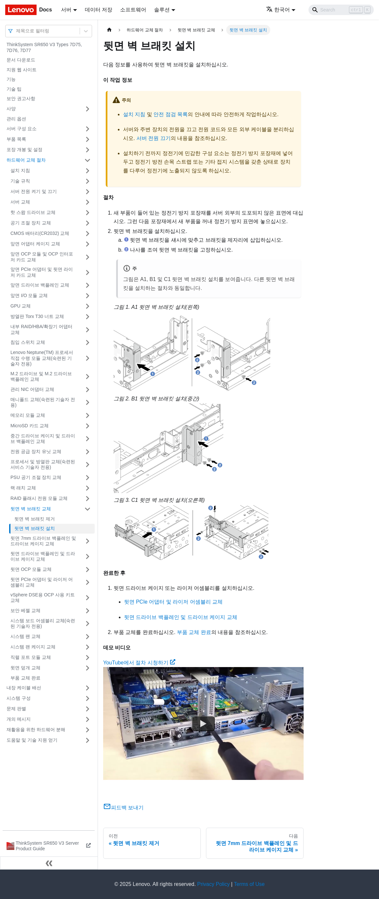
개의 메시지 (19, 719)
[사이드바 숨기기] (49, 863)
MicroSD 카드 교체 (29, 425)
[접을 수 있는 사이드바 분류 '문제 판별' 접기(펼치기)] (87, 709)
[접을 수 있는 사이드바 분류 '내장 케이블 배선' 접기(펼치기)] (87, 688)
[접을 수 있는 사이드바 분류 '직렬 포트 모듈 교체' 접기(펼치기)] (87, 657)
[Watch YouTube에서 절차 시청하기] (203, 723)
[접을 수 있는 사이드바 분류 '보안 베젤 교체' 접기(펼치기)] (87, 611)
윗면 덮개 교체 (25, 667)
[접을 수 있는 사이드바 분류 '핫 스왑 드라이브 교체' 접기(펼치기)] (87, 212)
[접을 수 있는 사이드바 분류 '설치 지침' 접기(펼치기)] (87, 171)
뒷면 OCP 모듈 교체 (31, 569)
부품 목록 (16, 139)
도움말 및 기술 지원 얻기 (32, 740)
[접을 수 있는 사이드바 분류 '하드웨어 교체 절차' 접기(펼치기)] (87, 160)
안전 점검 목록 (170, 114)
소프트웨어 (133, 9)
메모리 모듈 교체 (27, 415)
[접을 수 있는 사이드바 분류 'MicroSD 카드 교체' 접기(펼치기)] (87, 426)
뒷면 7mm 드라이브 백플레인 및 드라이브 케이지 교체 (43, 541)
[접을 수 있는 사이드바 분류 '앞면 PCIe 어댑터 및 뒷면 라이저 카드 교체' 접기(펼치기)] (87, 272)
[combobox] (16, 31)
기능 (11, 79)
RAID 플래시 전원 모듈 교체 (39, 498)
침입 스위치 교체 (27, 342)
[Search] (341, 10)
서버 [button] (66, 9)
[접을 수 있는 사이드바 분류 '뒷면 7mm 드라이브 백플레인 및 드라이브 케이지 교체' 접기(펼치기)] (87, 541)
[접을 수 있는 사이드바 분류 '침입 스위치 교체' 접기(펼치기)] (87, 342)
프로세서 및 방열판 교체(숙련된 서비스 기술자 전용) (42, 464)
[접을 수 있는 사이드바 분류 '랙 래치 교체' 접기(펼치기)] (87, 488)
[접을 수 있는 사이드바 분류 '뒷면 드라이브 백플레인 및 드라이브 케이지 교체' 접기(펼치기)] (87, 556)
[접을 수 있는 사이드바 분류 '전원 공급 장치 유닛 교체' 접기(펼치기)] (87, 452)
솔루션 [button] (162, 9)
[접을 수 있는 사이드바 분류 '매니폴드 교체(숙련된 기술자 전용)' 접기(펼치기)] (87, 402)
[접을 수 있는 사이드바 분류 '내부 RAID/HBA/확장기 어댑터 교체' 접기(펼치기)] (87, 329)
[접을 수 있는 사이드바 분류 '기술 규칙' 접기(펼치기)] (87, 181)
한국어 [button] (278, 9)
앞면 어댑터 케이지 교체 (35, 243)
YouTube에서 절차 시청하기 (139, 662)
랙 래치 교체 (23, 487)
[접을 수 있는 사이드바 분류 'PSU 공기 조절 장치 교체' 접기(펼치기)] (87, 477)
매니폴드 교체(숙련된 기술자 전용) (42, 402)
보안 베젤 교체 (25, 610)
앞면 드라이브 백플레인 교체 (39, 285)
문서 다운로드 (21, 59)
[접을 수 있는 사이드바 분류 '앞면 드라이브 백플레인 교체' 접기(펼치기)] (87, 285)
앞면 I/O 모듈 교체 (29, 295)
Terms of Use (249, 884)
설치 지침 (20, 170)
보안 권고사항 (21, 98)
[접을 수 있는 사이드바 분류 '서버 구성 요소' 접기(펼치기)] (87, 129)
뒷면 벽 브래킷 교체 (30, 508)
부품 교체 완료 (25, 677)
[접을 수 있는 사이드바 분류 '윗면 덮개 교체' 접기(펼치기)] (87, 668)
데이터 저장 (98, 9)
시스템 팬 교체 (25, 636)
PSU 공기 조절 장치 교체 (35, 477)
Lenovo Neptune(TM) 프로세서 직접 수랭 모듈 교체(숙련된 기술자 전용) (41, 358)
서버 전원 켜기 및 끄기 (33, 191)
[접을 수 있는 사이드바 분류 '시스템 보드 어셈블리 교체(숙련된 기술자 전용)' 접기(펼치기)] (87, 623)
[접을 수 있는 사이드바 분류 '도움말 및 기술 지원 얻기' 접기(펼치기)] (87, 740)
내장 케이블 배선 (24, 687)
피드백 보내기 (123, 807)
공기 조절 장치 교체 (30, 222)
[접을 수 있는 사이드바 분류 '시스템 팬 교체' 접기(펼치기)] (87, 636)
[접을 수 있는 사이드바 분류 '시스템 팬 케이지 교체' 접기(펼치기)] (87, 647)
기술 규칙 (20, 181)
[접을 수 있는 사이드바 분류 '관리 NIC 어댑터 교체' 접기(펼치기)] (87, 389)
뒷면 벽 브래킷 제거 (34, 518)
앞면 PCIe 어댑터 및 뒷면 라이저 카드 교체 (41, 272)
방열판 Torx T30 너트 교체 (37, 316)
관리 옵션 (16, 118)
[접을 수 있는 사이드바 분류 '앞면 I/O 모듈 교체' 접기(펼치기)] (87, 296)
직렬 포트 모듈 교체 (30, 657)
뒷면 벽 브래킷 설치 (34, 528)
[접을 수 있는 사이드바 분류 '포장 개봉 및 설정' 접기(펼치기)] (87, 150)
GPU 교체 (20, 305)
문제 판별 (16, 708)
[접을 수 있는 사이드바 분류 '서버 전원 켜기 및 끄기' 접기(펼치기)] (87, 191)
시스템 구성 (19, 698)
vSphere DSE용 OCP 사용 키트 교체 (42, 597)
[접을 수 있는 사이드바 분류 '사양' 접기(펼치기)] (87, 109)
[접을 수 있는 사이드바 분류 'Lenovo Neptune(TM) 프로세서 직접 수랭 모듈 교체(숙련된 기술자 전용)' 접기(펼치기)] (87, 358)
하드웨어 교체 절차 (26, 160)
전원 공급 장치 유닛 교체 (35, 451)
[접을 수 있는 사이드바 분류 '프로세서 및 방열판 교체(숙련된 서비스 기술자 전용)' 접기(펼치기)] (87, 464)
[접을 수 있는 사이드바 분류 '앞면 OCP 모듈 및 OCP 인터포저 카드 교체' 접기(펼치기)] (87, 257)
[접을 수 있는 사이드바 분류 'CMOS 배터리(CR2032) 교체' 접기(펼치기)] (87, 233)
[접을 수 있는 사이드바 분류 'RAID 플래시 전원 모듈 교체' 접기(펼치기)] (87, 498)
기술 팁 (14, 89)
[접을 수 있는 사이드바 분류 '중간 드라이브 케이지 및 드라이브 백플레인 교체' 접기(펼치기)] (87, 439)
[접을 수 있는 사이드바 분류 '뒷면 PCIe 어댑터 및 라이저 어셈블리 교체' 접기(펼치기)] (87, 582)
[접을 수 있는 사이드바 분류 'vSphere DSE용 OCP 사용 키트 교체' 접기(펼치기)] (87, 598)
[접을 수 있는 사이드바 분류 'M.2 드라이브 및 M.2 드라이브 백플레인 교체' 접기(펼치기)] (87, 376)
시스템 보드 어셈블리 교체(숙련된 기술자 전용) (42, 623)
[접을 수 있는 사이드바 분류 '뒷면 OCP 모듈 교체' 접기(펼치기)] (87, 569)
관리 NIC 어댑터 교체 (32, 389)
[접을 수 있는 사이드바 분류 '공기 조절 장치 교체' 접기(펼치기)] (87, 223)
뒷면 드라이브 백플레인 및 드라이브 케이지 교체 (42, 556)
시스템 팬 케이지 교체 (32, 646)
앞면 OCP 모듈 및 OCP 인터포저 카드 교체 (41, 256)
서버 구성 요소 (22, 128)
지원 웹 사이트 (22, 69)
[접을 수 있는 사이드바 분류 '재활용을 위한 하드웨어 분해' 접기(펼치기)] (87, 730)
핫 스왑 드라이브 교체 (32, 212)
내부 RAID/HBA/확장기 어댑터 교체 (41, 329)
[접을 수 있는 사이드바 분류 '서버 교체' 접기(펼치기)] (87, 202)
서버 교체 (20, 201)
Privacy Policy (213, 884)
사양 (11, 108)
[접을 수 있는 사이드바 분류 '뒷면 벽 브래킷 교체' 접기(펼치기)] (87, 509)
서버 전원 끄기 (153, 138)
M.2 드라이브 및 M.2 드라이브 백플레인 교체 (41, 376)
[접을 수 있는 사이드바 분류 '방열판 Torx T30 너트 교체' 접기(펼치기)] (87, 316)
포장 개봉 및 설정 (24, 149)
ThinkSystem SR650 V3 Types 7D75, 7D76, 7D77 (44, 47)
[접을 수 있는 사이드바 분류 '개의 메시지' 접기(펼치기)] (87, 719)
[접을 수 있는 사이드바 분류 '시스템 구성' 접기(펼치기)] (87, 698)
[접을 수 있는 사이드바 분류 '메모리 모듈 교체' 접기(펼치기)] (87, 415)
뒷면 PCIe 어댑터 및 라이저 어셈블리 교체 (41, 582)
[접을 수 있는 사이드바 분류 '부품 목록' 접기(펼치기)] (87, 139)
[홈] (109, 30)
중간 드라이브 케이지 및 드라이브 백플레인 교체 (42, 438)
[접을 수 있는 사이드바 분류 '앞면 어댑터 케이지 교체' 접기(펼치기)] (87, 244)
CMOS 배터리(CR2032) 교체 (39, 233)
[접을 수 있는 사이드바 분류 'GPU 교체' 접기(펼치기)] (87, 306)
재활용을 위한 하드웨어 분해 (36, 729)
